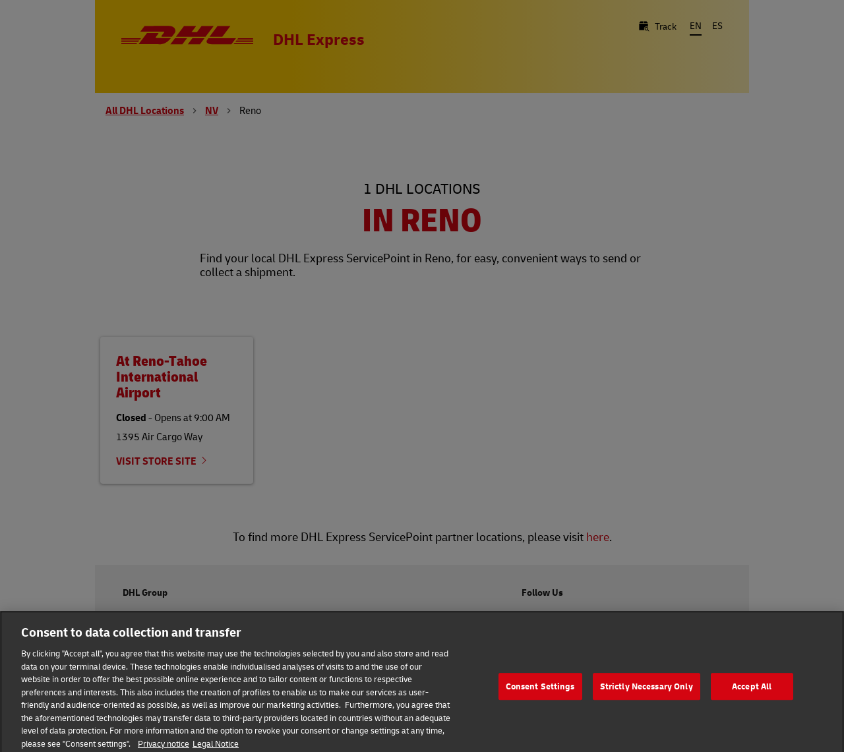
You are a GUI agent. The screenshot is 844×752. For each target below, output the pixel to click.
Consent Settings (540, 689)
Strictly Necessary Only (646, 689)
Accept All (751, 689)
